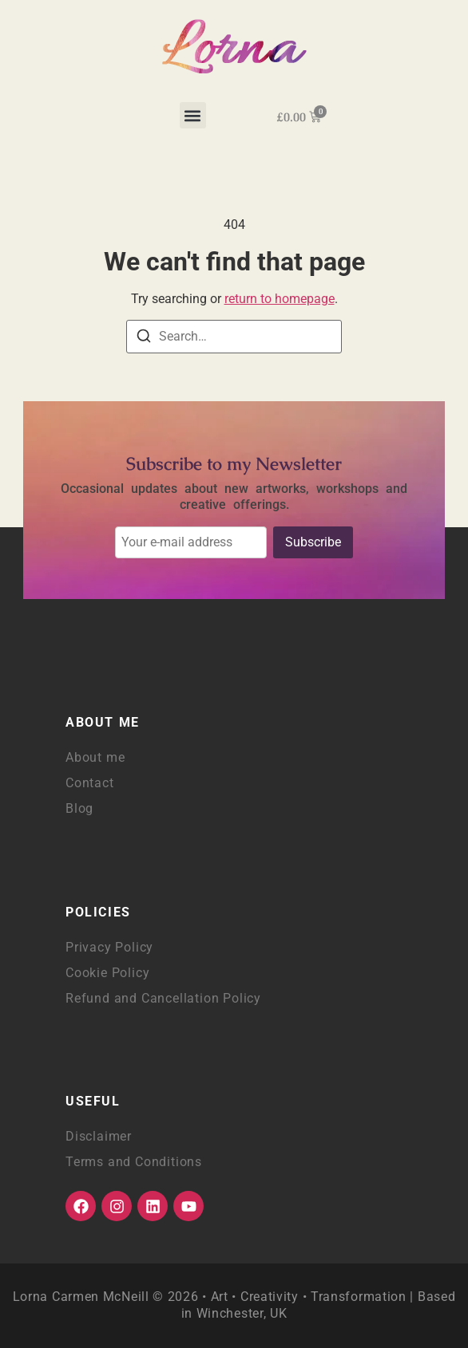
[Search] (144, 338)
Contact (89, 782)
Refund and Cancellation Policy (163, 998)
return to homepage (279, 298)
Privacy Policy (109, 947)
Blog (79, 808)
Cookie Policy (107, 972)
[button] (193, 115)
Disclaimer (98, 1136)
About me (95, 757)
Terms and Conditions (133, 1161)
